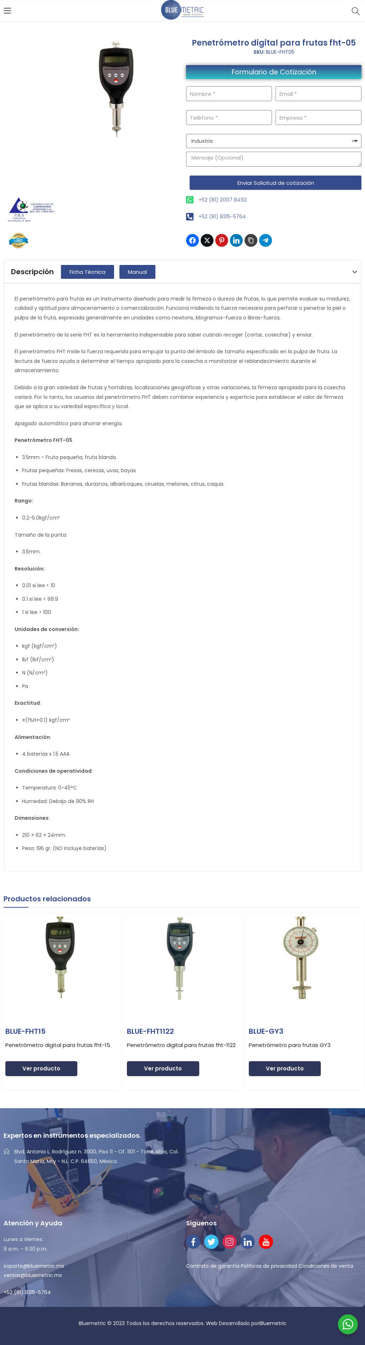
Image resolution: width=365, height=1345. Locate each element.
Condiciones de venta (325, 1266)
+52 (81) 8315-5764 (27, 1292)
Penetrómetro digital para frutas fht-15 (57, 1045)
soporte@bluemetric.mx (34, 1266)
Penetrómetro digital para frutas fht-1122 (181, 1045)
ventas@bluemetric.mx (33, 1275)
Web (212, 1323)
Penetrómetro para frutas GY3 (289, 1045)
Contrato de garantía (213, 1266)
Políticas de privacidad (269, 1266)
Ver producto (41, 1068)
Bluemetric (273, 1323)
